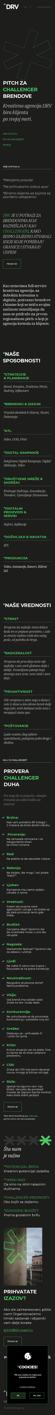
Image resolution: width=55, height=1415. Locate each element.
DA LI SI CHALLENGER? (13, 139)
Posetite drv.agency (14, 1407)
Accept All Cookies (18, 1396)
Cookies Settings (27, 1388)
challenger (33, 1116)
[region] (27, 1375)
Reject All (37, 1396)
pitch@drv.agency (18, 1330)
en (25, 6)
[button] (12, 264)
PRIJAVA (7, 145)
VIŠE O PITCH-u (10, 134)
